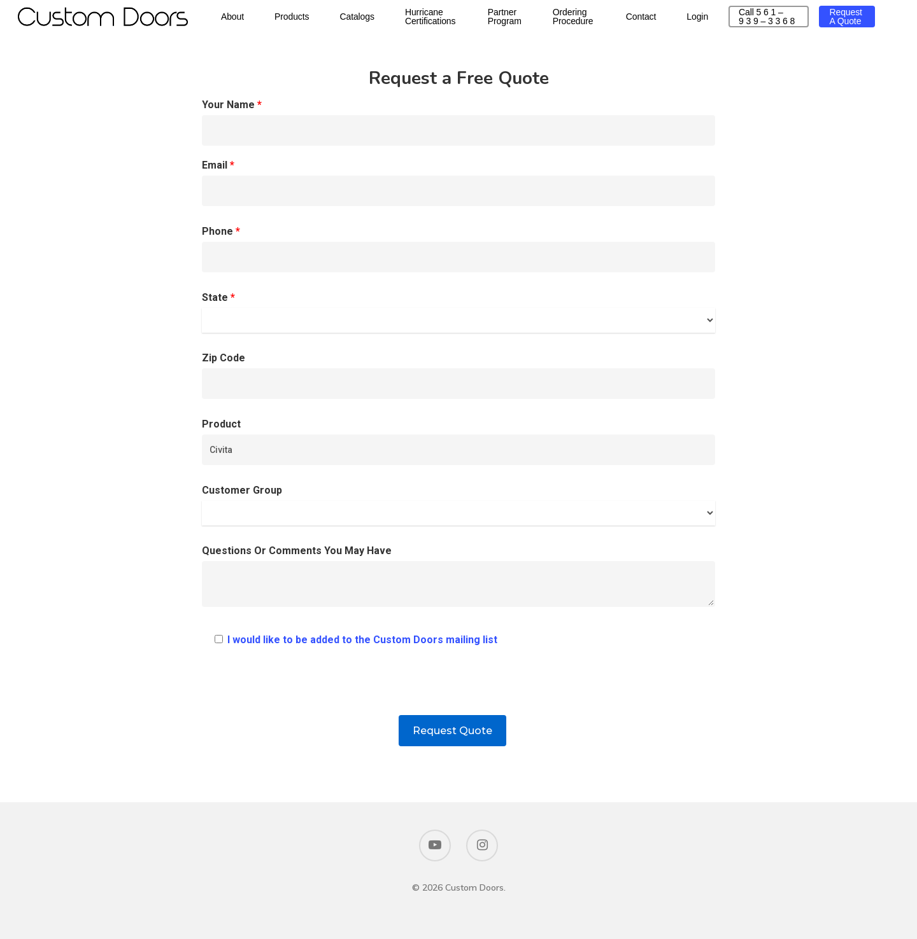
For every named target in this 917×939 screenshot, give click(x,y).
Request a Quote (848, 20)
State (458, 312)
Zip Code (458, 375)
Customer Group (458, 504)
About (268, 20)
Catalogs (393, 20)
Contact (672, 20)
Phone (458, 248)
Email (458, 182)
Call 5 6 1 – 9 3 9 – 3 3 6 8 (784, 20)
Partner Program (539, 20)
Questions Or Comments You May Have (458, 579)
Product (458, 441)
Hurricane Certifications (466, 20)
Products (327, 20)
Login (729, 20)
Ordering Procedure (606, 20)
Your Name (458, 122)
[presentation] (458, 690)
